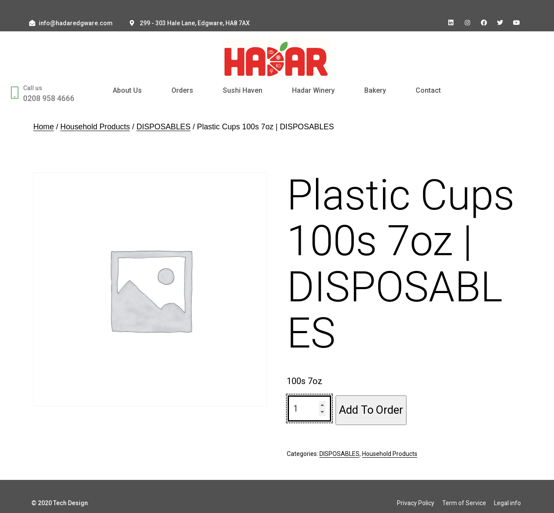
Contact (428, 90)
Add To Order (371, 409)
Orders (182, 90)
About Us (127, 90)
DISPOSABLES (163, 126)
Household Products (95, 126)
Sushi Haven (242, 90)
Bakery (375, 90)
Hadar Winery (313, 90)
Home (43, 126)
